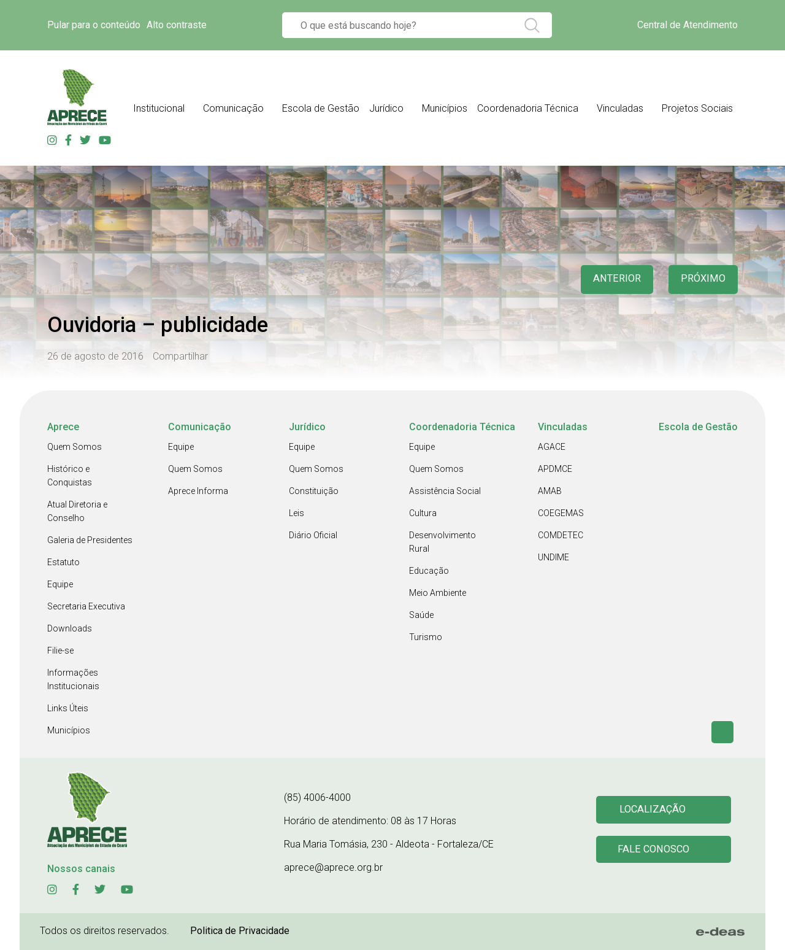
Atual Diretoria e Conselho (77, 511)
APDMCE (555, 469)
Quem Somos (74, 447)
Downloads (69, 628)
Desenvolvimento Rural (442, 542)
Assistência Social (445, 491)
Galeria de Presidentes (89, 540)
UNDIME (553, 557)
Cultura (423, 513)
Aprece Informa (198, 491)
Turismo (425, 637)
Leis (296, 513)
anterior (612, 279)
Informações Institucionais (73, 679)
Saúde (421, 615)
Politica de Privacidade (239, 930)
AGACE (551, 447)
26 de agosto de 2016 (95, 356)
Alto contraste (177, 25)
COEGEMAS (561, 513)
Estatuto (63, 562)
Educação (429, 571)
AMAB (550, 491)
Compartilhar (180, 356)
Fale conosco (655, 850)
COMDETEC (560, 535)
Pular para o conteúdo (93, 25)
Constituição (314, 491)
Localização (653, 809)
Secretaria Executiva (86, 606)
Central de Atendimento (687, 25)
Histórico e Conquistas (69, 475)
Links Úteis (67, 708)
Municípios (68, 730)
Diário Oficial (313, 535)
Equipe (60, 584)
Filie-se (60, 650)
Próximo (702, 279)
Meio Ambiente (437, 593)
